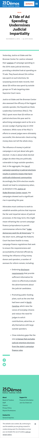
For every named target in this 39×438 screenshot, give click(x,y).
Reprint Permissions (9, 410)
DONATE (29, 3)
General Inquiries (8, 418)
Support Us (23, 397)
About (5, 397)
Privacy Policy (7, 408)
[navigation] (36, 4)
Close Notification (35, 429)
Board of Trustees (8, 400)
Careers (5, 405)
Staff (4, 403)
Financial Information (26, 400)
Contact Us (6, 415)
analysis (10, 62)
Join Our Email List (26, 403)
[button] (4, 360)
